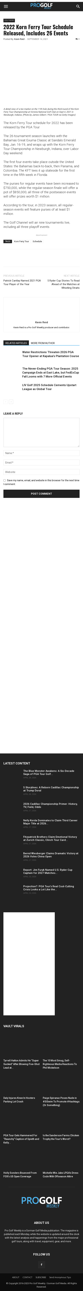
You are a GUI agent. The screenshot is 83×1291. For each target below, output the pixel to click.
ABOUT (15, 1277)
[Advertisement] (29, 564)
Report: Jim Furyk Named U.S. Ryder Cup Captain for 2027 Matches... (47, 871)
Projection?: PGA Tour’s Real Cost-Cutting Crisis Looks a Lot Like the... (48, 888)
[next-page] (11, 402)
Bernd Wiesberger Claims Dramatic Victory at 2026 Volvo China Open (50, 855)
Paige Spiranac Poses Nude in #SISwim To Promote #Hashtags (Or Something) (61, 1102)
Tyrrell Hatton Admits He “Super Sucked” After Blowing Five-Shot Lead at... (21, 1064)
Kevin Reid (19, 39)
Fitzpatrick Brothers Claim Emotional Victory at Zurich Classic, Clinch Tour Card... (50, 838)
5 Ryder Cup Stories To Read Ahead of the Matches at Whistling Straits (63, 284)
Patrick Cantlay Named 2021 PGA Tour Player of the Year (22, 282)
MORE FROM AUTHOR (43, 343)
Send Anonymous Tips (60, 1277)
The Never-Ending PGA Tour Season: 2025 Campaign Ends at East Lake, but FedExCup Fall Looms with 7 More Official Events (50, 372)
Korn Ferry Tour (21, 241)
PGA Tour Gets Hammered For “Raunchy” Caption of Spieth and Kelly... (21, 1139)
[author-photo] (41, 317)
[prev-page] (5, 402)
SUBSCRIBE (41, 1277)
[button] (5, 6)
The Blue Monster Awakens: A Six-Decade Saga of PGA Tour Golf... (48, 772)
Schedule (37, 241)
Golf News (9, 20)
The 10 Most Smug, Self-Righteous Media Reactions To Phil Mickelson (60, 1064)
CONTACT (27, 1277)
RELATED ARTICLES (16, 343)
